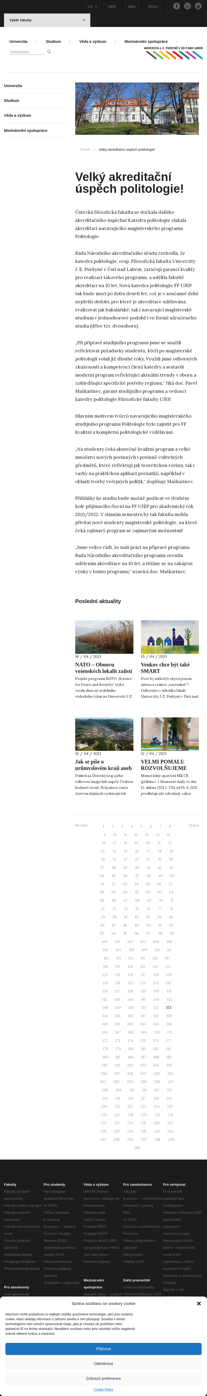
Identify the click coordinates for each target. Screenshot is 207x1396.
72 (103, 909)
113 (118, 958)
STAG (152, 7)
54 (136, 884)
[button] (199, 1303)
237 (170, 1123)
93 (102, 933)
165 (169, 1024)
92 (171, 925)
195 (169, 1065)
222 (130, 1106)
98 (160, 933)
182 (155, 1049)
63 (160, 892)
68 (137, 900)
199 (143, 1073)
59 (114, 892)
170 (157, 1032)
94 (113, 933)
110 (157, 950)
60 (125, 892)
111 (169, 950)
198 (130, 1073)
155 (117, 1016)
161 (117, 1024)
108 (131, 950)
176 (156, 1041)
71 (172, 900)
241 (143, 1131)
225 (170, 1106)
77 (160, 909)
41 (148, 867)
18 (125, 843)
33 (137, 859)
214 (105, 1098)
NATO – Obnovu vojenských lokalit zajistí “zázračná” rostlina (103, 671)
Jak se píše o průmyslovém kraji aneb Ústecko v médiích (103, 768)
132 (130, 983)
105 (169, 942)
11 (125, 835)
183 (168, 1049)
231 (170, 1115)
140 (156, 991)
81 (125, 917)
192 (130, 1065)
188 (156, 1057)
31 (114, 859)
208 (105, 1090)
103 (143, 942)
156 (130, 1016)
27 (148, 851)
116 (155, 958)
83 (148, 917)
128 (156, 974)
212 (156, 1090)
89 (137, 925)
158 (156, 1016)
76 (148, 909)
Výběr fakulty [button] (47, 20)
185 (117, 1057)
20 (148, 843)
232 (103, 1123)
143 (117, 999)
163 (143, 1024)
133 (143, 983)
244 (103, 1139)
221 (117, 1106)
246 (130, 1139)
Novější (81, 825)
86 (103, 925)
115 (143, 958)
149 (118, 1007)
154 (105, 1016)
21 (159, 843)
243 (170, 1131)
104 (156, 942)
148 (105, 1007)
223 (143, 1106)
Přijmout (103, 1348)
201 (170, 1073)
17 (114, 843)
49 (160, 876)
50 (172, 876)
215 (117, 1098)
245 (117, 1139)
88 (125, 925)
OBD (112, 7)
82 (137, 917)
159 (169, 1016)
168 (131, 1032)
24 (114, 851)
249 (171, 1139)
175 (143, 1041)
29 (171, 851)
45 (114, 876)
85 (171, 917)
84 (160, 917)
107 (118, 950)
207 (171, 1081)
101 (117, 942)
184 (105, 1057)
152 (156, 1007)
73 (114, 909)
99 (172, 933)
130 (105, 983)
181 (143, 1049)
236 (157, 1123)
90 (148, 925)
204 (130, 1081)
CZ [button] (92, 7)
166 (105, 1032)
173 (117, 1041)
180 (131, 1049)
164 (156, 1024)
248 (157, 1139)
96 (137, 933)
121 (143, 966)
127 (143, 974)
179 (118, 1049)
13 (147, 835)
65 (102, 900)
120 (130, 966)
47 (137, 876)
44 (102, 876)
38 (114, 867)
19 (136, 843)
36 (171, 859)
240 (130, 1131)
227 (117, 1115)
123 (168, 966)
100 (105, 942)
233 (117, 1123)
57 (171, 884)
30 (103, 859)
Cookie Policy (103, 1389)
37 (102, 867)
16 (104, 843)
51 (102, 884)
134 (155, 983)
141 (169, 991)
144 (130, 999)
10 (115, 835)
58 (102, 892)
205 (144, 1081)
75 (137, 909)
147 (169, 999)
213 (169, 1090)
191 (117, 1065)
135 (168, 983)
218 (156, 1098)
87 (114, 925)
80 (115, 917)
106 (105, 950)
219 (169, 1098)
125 (117, 974)
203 (116, 1081)
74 (125, 909)
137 (117, 991)
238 (103, 1131)
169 (144, 1032)
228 (130, 1115)
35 (159, 859)
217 (143, 1098)
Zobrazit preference (103, 1378)
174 (130, 1041)
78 (171, 909)
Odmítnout (103, 1363)
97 (149, 933)
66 (114, 900)
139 (143, 991)
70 (161, 900)
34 (148, 859)
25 (125, 851)
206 (157, 1081)
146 (156, 999)
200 (157, 1073)
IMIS (132, 7)
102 (130, 942)
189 (169, 1057)
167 (118, 1032)
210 (131, 1090)
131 (118, 983)
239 (117, 1131)
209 (118, 1090)
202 (103, 1081)
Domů (85, 149)
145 (143, 999)
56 (159, 884)
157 (143, 1016)
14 (158, 835)
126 (130, 974)
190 (105, 1065)
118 (105, 966)
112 (106, 958)
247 (144, 1139)
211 (144, 1090)
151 (144, 1007)
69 (149, 900)
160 (105, 1024)
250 (137, 1148)
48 (149, 876)
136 (105, 991)
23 (103, 851)
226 (104, 1115)
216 (130, 1098)
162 (130, 1024)
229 (144, 1115)
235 (143, 1123)
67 (126, 900)
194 (156, 1065)
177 (168, 1041)
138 (130, 991)
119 (117, 966)
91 (160, 925)
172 (105, 1041)
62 (148, 892)
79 (103, 917)
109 (144, 950)
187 (143, 1057)
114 (130, 958)
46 (125, 876)
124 (105, 974)
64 (171, 892)
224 (157, 1106)
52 (114, 884)
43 (171, 867)
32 (125, 859)
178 (105, 1049)
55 (148, 884)
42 (160, 867)
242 (157, 1131)
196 (104, 1073)
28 (160, 851)
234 (130, 1123)
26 (137, 851)
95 (125, 933)
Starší (194, 825)
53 (125, 884)
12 (136, 835)
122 (155, 966)
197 (117, 1073)
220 (104, 1106)
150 (131, 1007)
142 (104, 999)
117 (167, 958)
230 (157, 1115)
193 (143, 1065)
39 (125, 867)
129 (169, 974)
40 (137, 867)
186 (130, 1057)
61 (137, 892)
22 (170, 843)
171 (169, 1032)
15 (168, 835)
